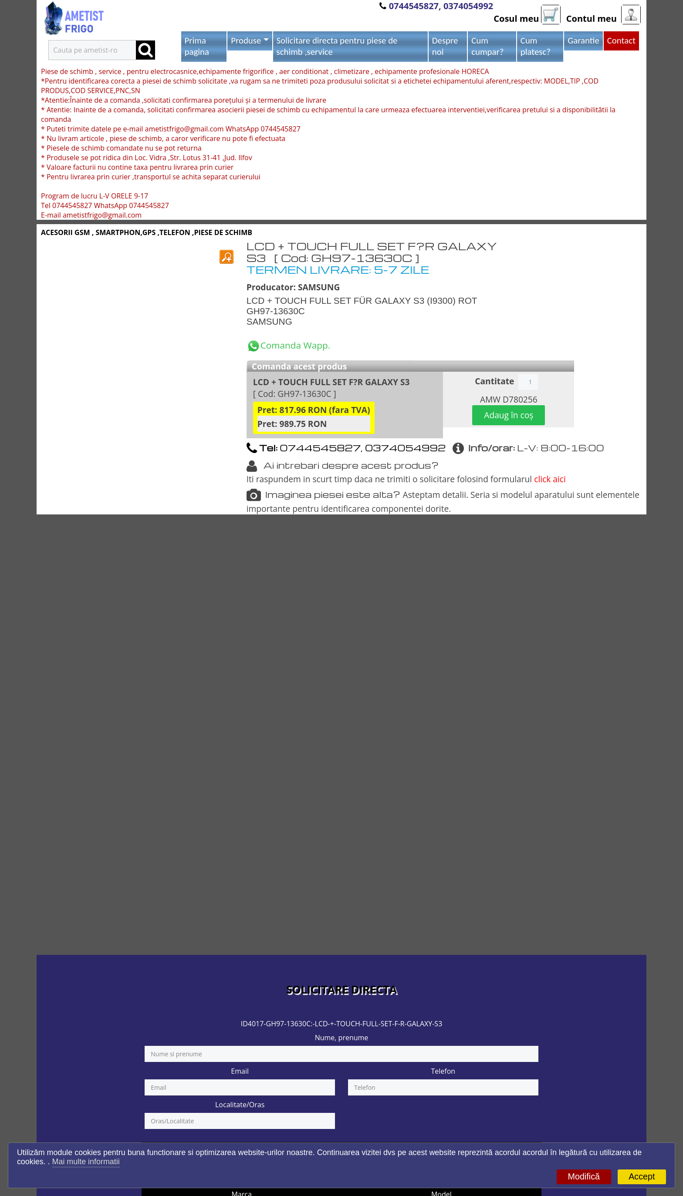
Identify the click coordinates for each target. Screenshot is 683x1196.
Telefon (443, 1071)
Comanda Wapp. (289, 345)
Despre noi (445, 46)
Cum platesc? (536, 46)
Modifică (584, 1176)
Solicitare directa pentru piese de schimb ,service (337, 46)
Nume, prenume (342, 1037)
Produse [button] (246, 40)
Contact (621, 40)
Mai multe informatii (86, 1161)
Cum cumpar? (487, 46)
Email (240, 1071)
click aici (550, 479)
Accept (642, 1176)
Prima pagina (197, 46)
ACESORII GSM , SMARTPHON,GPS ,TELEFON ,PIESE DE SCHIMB (146, 232)
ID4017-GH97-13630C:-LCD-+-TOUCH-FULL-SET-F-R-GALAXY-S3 (342, 1023)
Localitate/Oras (239, 1104)
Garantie (583, 40)
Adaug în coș (508, 415)
